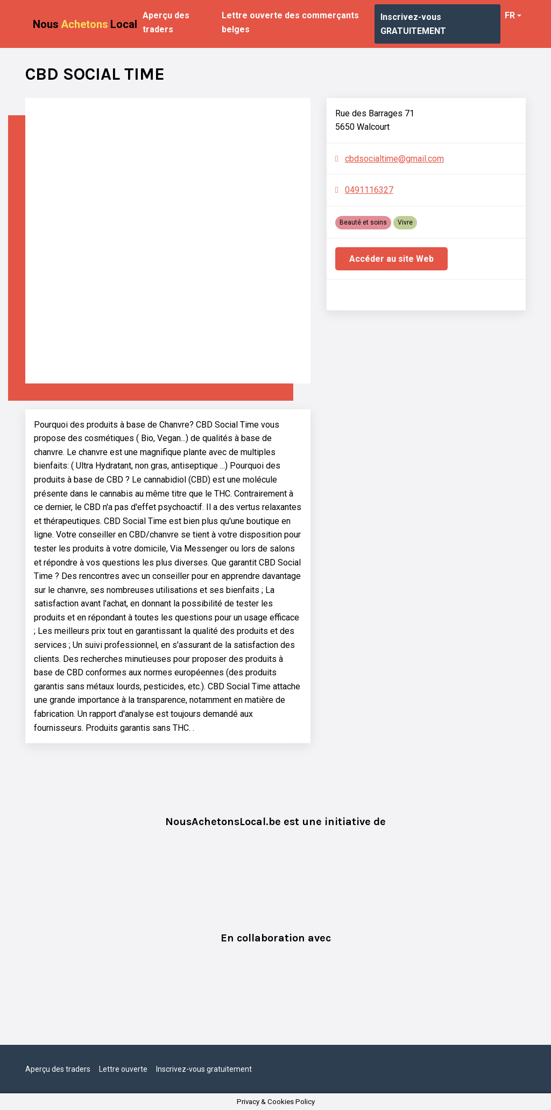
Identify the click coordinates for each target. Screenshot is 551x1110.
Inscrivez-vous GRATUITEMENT (413, 24)
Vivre (405, 222)
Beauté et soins (363, 222)
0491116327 (369, 190)
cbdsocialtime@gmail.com (394, 158)
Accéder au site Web (391, 259)
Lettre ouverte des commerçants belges (290, 22)
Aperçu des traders (166, 22)
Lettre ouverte (123, 1069)
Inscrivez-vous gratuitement (204, 1069)
